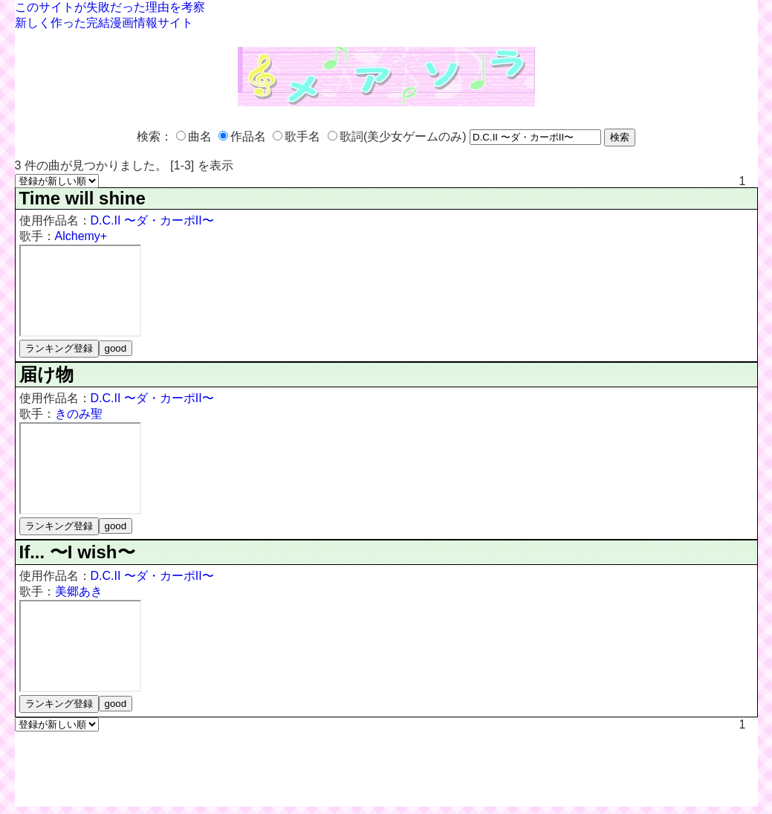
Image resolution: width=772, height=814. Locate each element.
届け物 (46, 374)
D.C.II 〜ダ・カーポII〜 (152, 220)
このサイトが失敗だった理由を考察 (110, 7)
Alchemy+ (81, 236)
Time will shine (82, 198)
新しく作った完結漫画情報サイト (104, 22)
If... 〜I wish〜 (77, 552)
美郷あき (79, 591)
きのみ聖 (79, 413)
